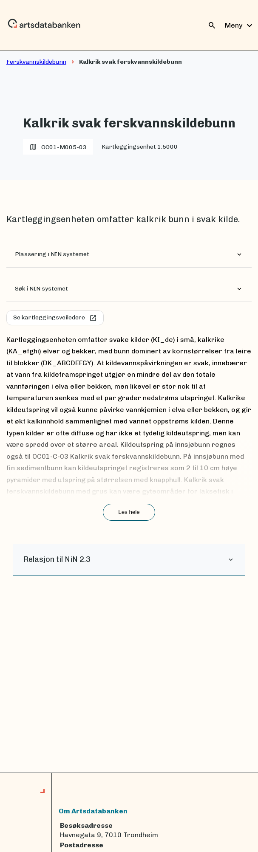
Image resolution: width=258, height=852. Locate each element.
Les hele (128, 512)
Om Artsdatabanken (93, 811)
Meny (240, 25)
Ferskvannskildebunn (36, 61)
